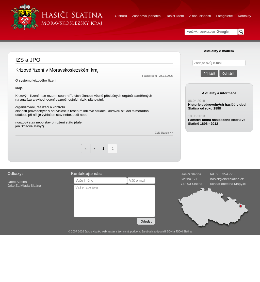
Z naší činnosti (200, 16)
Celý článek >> (164, 132)
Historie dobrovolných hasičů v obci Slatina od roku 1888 (217, 106)
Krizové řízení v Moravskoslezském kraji (57, 70)
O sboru (121, 16)
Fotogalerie (224, 16)
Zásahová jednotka (146, 16)
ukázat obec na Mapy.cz (228, 184)
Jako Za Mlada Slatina (24, 185)
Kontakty (244, 16)
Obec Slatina (17, 182)
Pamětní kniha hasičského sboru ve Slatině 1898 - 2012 (217, 122)
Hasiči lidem (175, 16)
